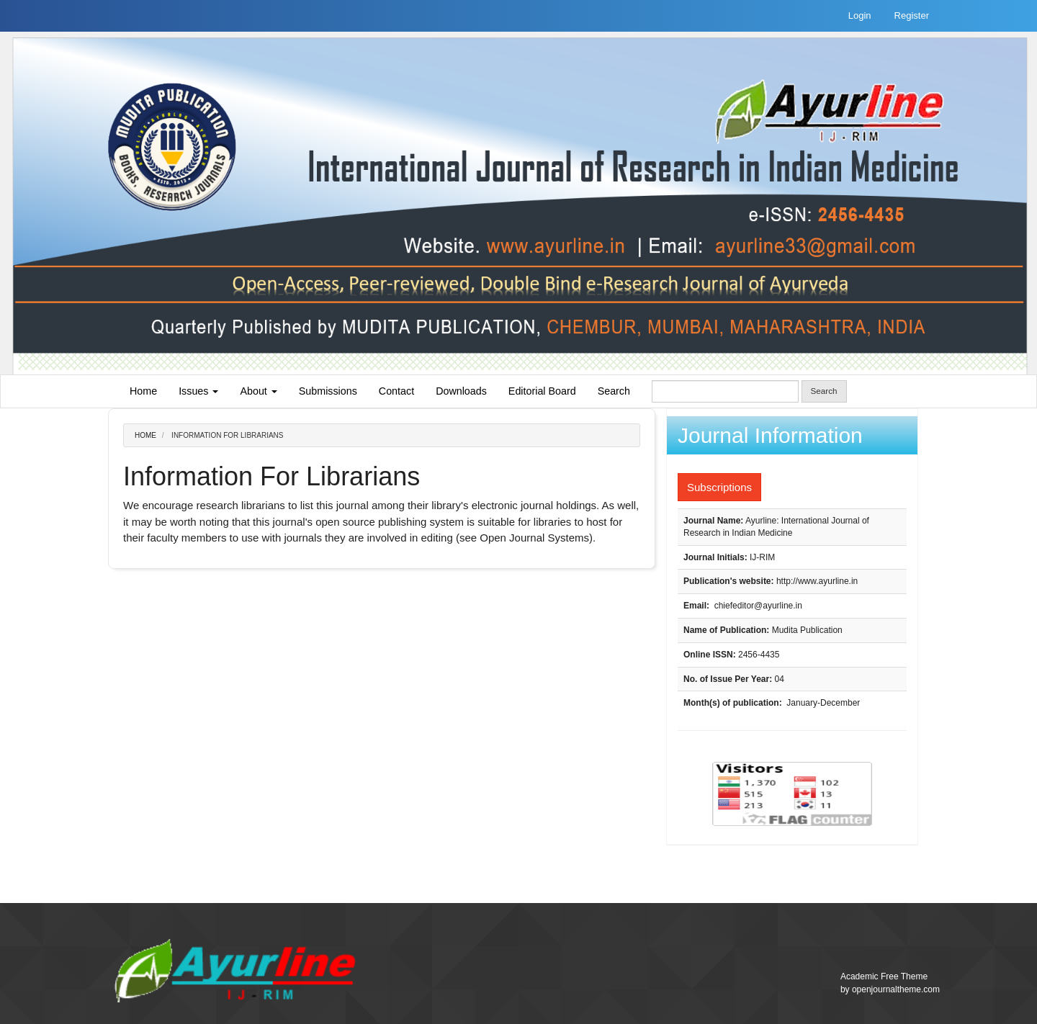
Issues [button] (198, 391)
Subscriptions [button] (719, 487)
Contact (396, 391)
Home (143, 391)
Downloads (461, 391)
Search (614, 391)
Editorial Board (542, 391)
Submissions (328, 391)
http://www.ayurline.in (817, 581)
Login (859, 15)
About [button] (258, 391)
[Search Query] (725, 391)
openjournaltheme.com (896, 989)
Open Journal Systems (534, 537)
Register (911, 15)
